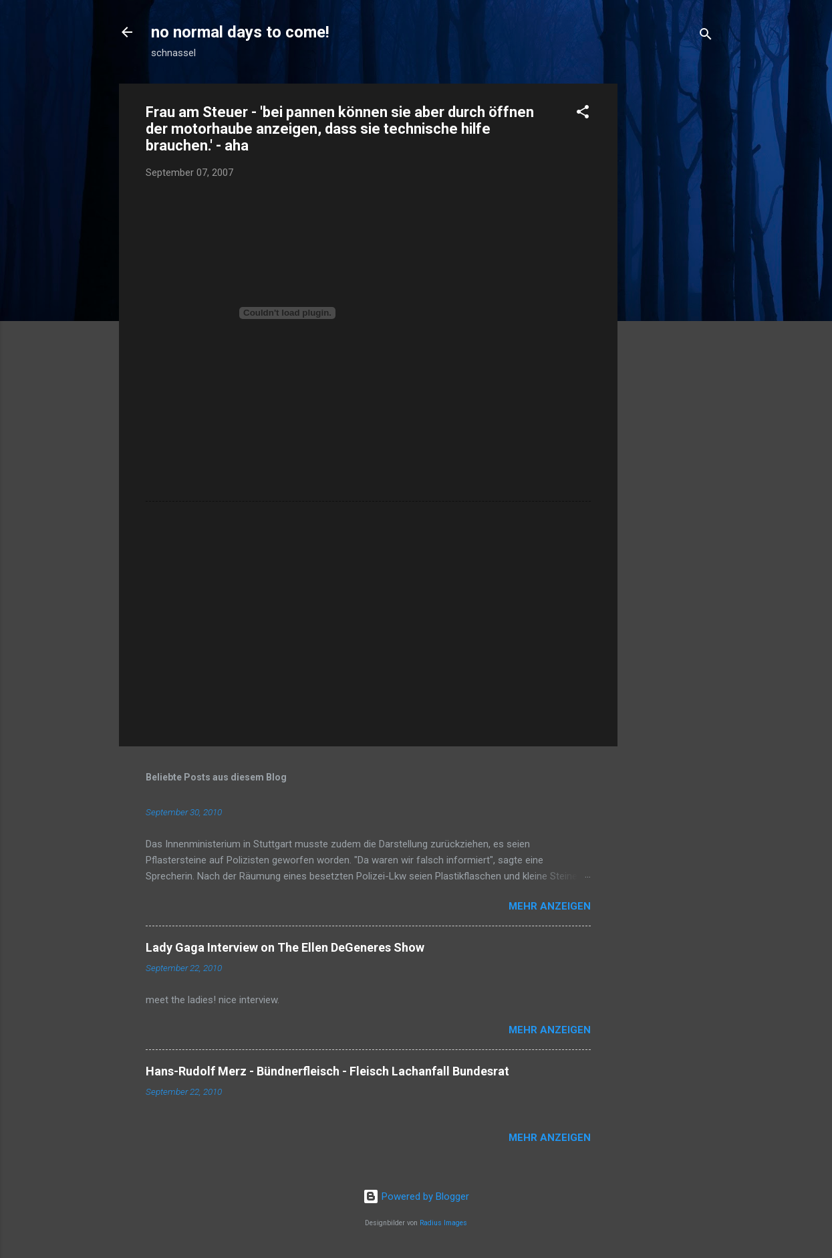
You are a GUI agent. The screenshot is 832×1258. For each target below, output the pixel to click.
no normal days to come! (240, 32)
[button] (583, 114)
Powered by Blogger (416, 1196)
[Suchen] (706, 36)
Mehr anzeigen (550, 906)
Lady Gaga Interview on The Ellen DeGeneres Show (285, 947)
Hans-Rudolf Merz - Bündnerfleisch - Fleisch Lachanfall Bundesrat (327, 1071)
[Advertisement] (671, 284)
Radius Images (443, 1223)
